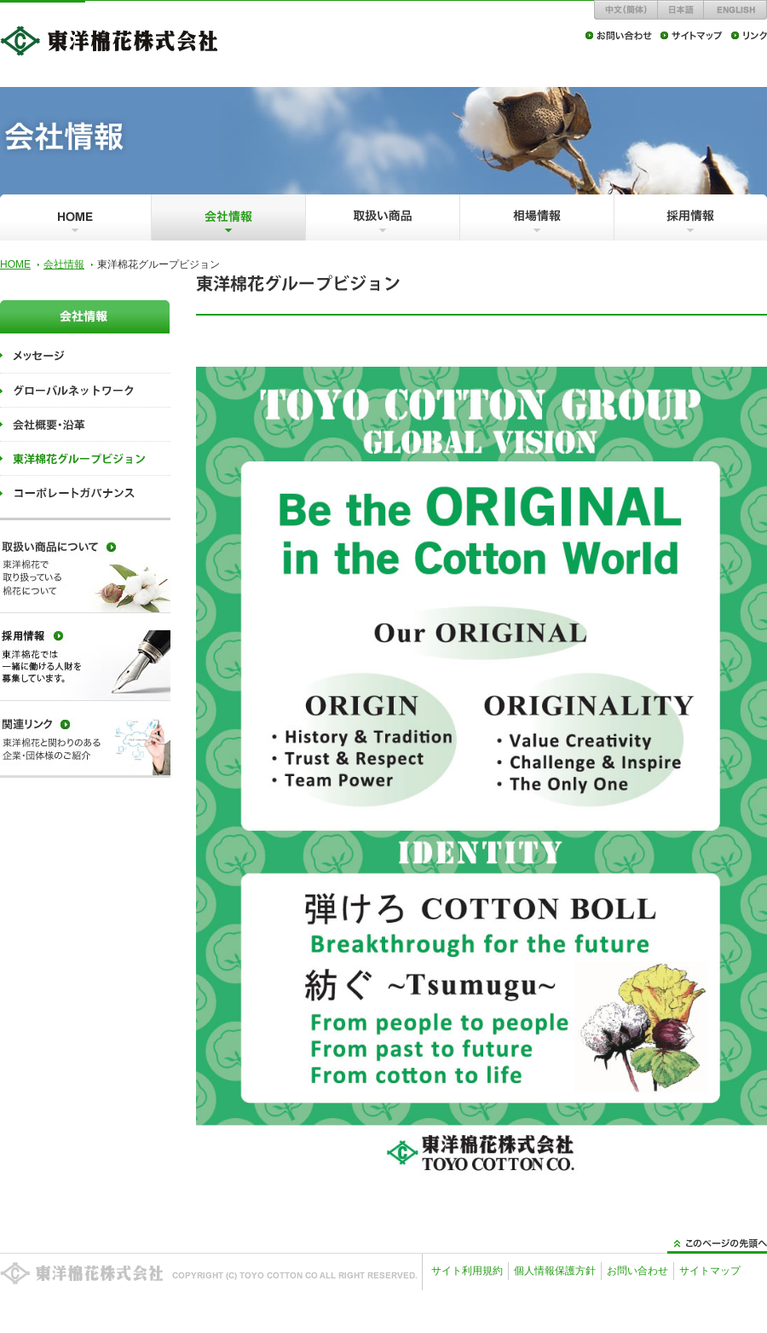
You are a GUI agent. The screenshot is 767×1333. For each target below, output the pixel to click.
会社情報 (63, 264)
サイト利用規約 (467, 1271)
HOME (15, 264)
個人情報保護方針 (555, 1271)
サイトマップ (710, 1271)
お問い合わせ (637, 1271)
